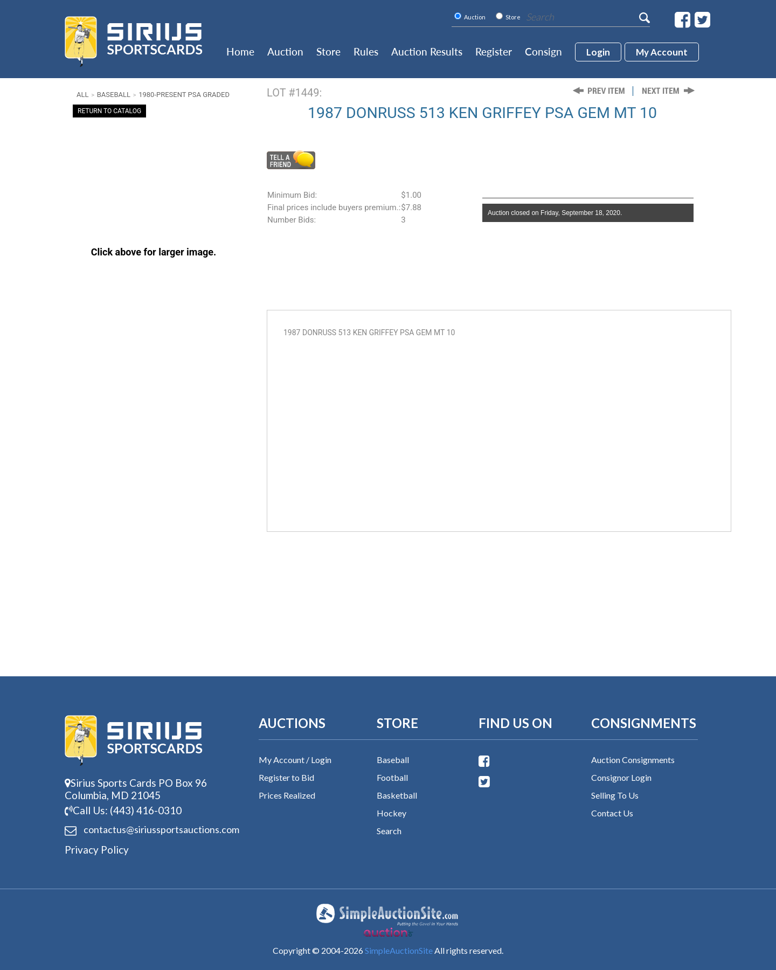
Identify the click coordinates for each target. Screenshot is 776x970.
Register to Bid (286, 777)
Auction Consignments (633, 759)
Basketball (397, 795)
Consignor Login (621, 777)
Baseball (113, 95)
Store (328, 51)
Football (392, 777)
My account (662, 52)
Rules (366, 51)
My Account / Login (295, 759)
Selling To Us (615, 795)
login (598, 52)
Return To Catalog (109, 111)
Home (240, 51)
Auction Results (426, 51)
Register (493, 51)
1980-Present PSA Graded (184, 95)
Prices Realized (287, 795)
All (82, 95)
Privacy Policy (97, 849)
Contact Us (612, 813)
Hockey (391, 813)
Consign (543, 51)
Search (389, 831)
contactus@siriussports (148, 829)
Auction (285, 51)
